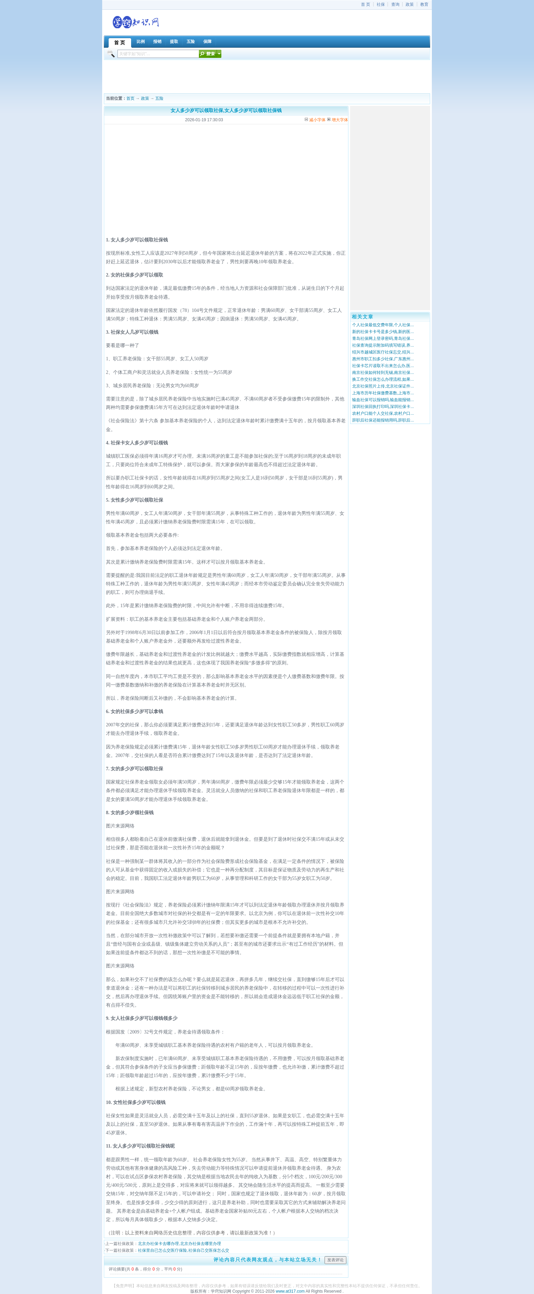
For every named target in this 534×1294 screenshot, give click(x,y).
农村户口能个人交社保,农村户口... (383, 413)
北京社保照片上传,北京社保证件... (383, 386)
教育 (424, 4)
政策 (410, 4)
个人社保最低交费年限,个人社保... (383, 324)
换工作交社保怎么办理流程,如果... (383, 379)
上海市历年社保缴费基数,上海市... (383, 393)
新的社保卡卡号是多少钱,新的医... (383, 331)
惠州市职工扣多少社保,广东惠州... (383, 359)
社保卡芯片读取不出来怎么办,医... (383, 365)
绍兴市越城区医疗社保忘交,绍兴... (383, 352)
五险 (159, 98)
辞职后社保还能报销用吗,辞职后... (383, 420)
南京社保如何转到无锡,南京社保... (383, 372)
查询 (395, 4)
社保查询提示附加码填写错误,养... (383, 345)
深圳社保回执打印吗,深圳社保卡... (383, 406)
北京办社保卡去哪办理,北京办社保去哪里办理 (179, 1243)
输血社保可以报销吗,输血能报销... (383, 399)
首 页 (365, 4)
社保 (381, 4)
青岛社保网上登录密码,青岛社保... (383, 338)
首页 (130, 98)
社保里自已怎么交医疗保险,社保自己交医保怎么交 (183, 1250)
